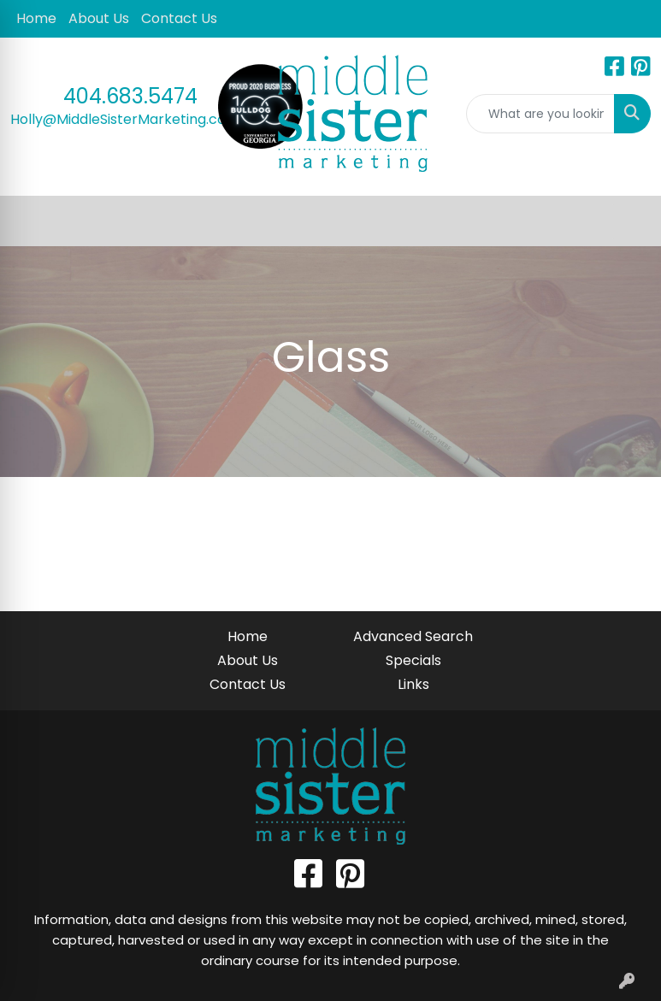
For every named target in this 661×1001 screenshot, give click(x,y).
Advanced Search (413, 636)
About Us (98, 18)
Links (413, 684)
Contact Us (179, 18)
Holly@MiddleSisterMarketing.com (124, 119)
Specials (413, 660)
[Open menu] (627, 221)
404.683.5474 (130, 96)
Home (36, 18)
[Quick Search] (541, 113)
